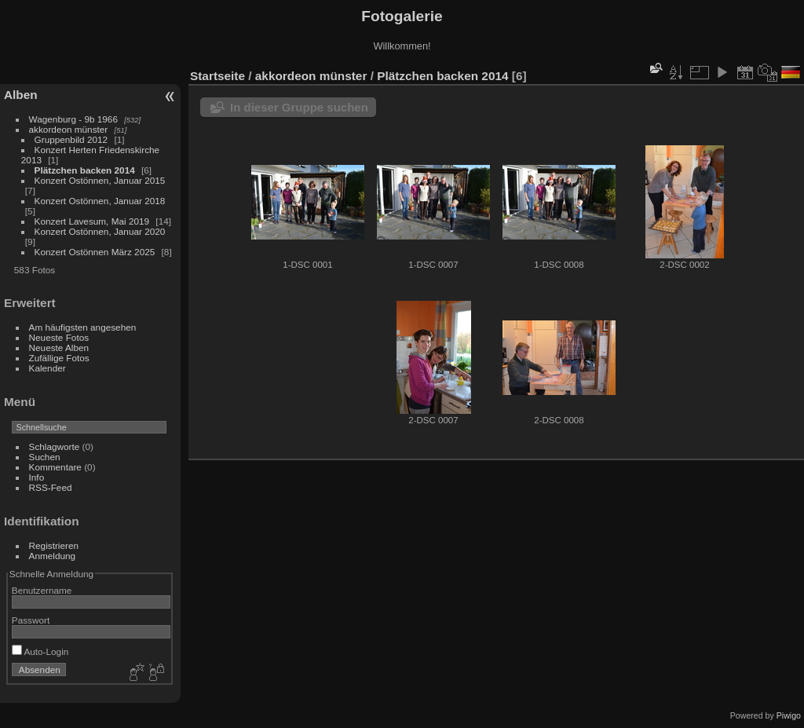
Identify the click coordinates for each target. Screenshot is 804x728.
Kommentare (55, 467)
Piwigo (789, 715)
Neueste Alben (59, 347)
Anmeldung (52, 556)
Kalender (47, 368)
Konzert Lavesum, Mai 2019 (92, 221)
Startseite (217, 75)
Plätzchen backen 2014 (85, 170)
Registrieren (54, 545)
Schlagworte (54, 446)
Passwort (30, 620)
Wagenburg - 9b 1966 (73, 119)
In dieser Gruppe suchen (299, 107)
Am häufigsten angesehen (83, 327)
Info (37, 477)
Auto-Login (40, 651)
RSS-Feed (50, 487)
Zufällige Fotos (59, 358)
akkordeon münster (68, 129)
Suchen (44, 457)
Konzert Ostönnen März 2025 (95, 252)
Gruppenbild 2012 (71, 139)
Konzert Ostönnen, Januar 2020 (100, 231)
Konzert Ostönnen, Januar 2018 (100, 201)
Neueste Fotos (59, 337)
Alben (21, 94)
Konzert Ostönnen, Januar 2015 (100, 180)
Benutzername (42, 590)
